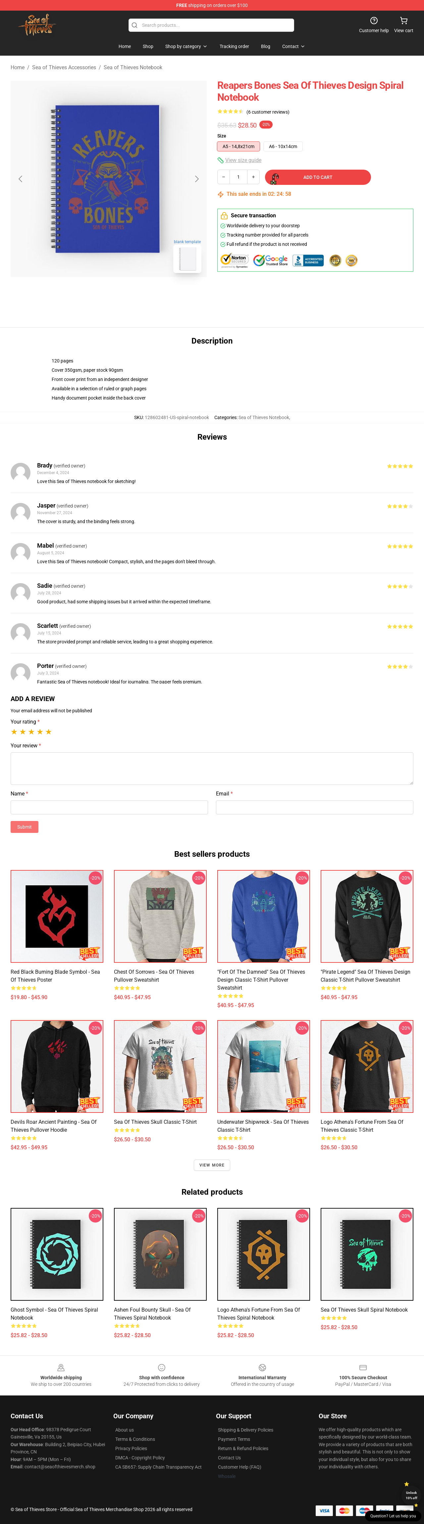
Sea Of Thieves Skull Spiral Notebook (364, 1310)
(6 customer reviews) (268, 112)
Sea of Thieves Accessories (64, 67)
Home (18, 67)
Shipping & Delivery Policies (245, 1430)
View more (212, 1165)
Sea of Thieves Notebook (133, 67)
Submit (24, 827)
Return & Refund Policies (243, 1448)
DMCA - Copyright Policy (140, 1457)
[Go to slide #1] (91, 293)
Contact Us (229, 1457)
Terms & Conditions (135, 1439)
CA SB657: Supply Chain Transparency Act (158, 1467)
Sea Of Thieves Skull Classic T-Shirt (155, 1122)
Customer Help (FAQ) (239, 1467)
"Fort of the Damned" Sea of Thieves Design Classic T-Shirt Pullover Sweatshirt (261, 980)
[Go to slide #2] (126, 293)
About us (124, 1430)
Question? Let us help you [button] (393, 1516)
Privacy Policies (131, 1448)
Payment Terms (234, 1439)
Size (221, 135)
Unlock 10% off (411, 1495)
